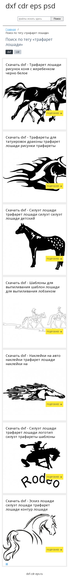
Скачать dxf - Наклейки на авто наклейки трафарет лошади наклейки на (33, 360)
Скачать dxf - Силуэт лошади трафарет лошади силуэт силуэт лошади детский (34, 214)
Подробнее (53, 113)
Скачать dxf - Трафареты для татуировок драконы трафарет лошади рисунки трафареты (33, 141)
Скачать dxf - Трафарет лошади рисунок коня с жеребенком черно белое (33, 69)
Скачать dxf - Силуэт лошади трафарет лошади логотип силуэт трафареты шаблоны (31, 432)
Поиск (57, 18)
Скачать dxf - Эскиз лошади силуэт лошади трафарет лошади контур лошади (30, 505)
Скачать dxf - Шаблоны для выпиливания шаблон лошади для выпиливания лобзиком (33, 287)
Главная (11, 29)
